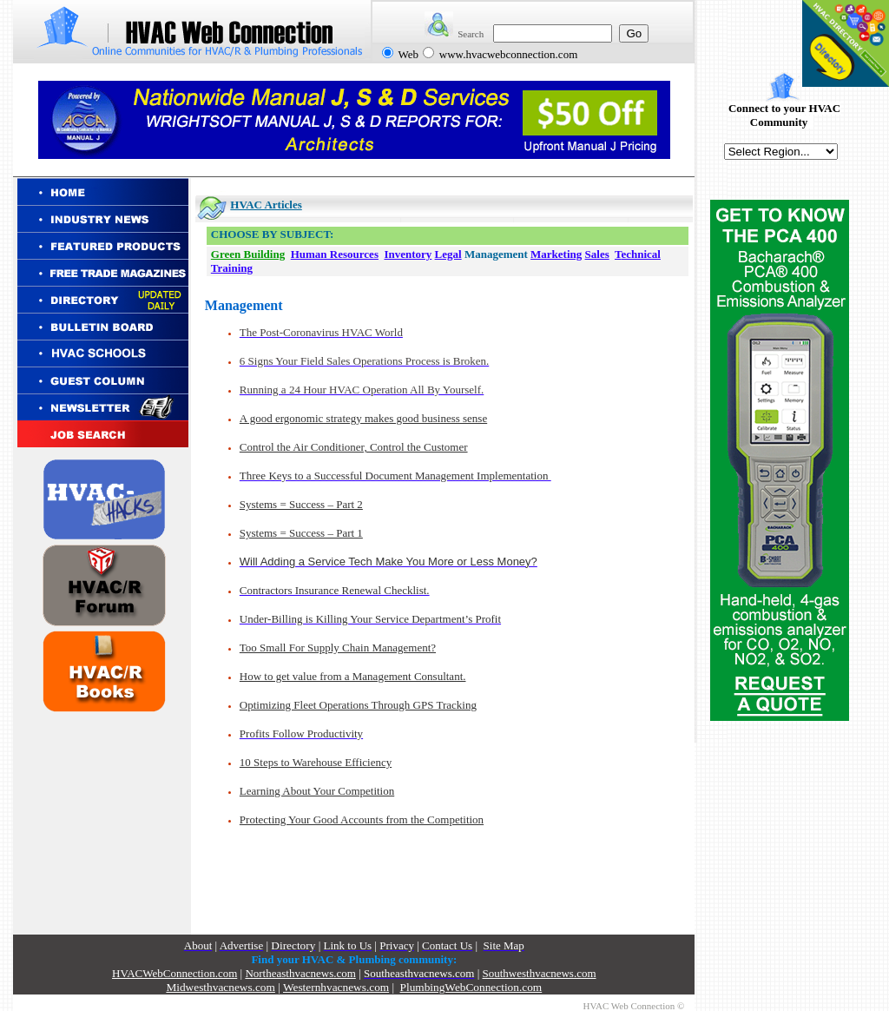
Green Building (248, 254)
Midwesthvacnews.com (220, 987)
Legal (448, 254)
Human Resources (335, 254)
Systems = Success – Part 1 (301, 532)
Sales (597, 254)
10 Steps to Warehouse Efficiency (316, 762)
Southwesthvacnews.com (539, 973)
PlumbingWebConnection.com (471, 987)
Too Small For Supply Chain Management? (338, 647)
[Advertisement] (106, 828)
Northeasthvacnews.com (300, 973)
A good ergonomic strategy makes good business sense (363, 418)
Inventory (407, 254)
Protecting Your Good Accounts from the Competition (362, 819)
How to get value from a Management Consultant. (353, 676)
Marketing (556, 254)
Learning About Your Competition (317, 790)
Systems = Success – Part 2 (301, 504)
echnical (641, 254)
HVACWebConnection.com (174, 973)
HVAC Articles (265, 204)
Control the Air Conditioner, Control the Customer (354, 446)
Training (232, 267)
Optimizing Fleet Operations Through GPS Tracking (358, 704)
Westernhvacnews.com (336, 987)
